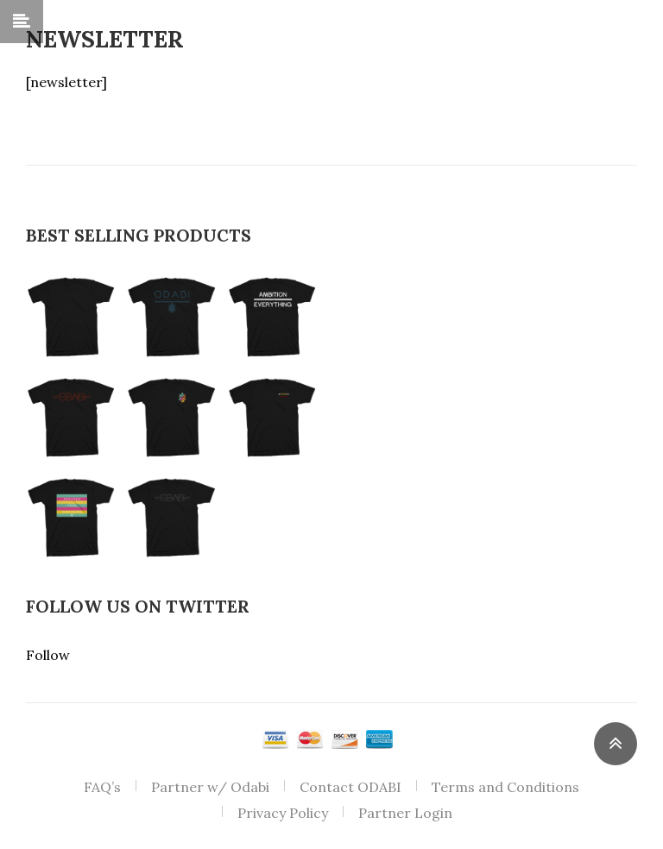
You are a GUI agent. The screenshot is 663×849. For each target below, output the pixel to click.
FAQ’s (102, 787)
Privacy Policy (282, 812)
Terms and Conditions (505, 787)
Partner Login (405, 812)
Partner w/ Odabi (210, 787)
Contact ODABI (350, 787)
